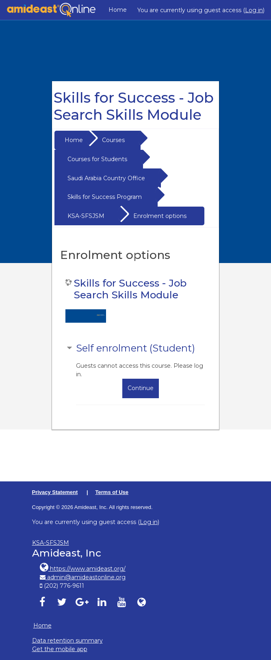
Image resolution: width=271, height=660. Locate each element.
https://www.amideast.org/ (83, 568)
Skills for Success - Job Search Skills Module (130, 289)
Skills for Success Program (104, 197)
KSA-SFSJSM (85, 216)
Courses (113, 140)
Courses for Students (97, 159)
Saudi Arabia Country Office (106, 178)
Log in (254, 10)
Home (117, 9)
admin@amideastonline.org (83, 577)
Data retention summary (67, 640)
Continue (141, 388)
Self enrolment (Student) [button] (135, 348)
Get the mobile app (59, 649)
